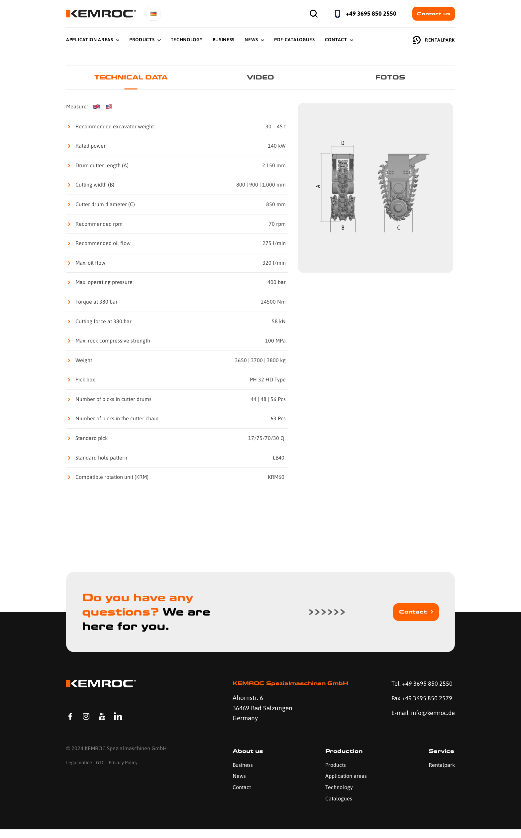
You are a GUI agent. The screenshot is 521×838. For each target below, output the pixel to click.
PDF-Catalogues (294, 39)
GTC (100, 773)
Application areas (345, 784)
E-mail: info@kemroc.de (412, 719)
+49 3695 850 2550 (371, 13)
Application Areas (89, 39)
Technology (187, 39)
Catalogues (337, 807)
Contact (336, 39)
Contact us (433, 13)
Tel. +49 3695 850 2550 (420, 684)
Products (142, 39)
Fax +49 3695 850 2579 (420, 699)
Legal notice (79, 773)
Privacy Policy (123, 773)
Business (224, 39)
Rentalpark (434, 40)
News (251, 39)
